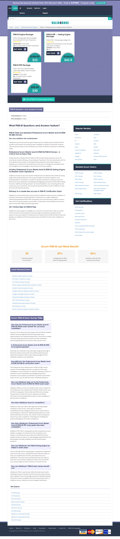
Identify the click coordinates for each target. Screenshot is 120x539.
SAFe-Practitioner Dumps (101, 185)
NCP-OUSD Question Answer (21, 300)
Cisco (76, 134)
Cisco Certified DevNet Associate (85, 226)
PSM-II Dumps (98, 173)
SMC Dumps (97, 194)
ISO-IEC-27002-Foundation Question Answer (25, 309)
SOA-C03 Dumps (16, 520)
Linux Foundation (80, 150)
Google (77, 156)
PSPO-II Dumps (98, 179)
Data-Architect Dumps (18, 502)
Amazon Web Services (100, 156)
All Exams (27, 528)
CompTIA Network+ (81, 220)
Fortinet (96, 141)
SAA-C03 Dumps (16, 499)
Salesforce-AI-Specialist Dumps (20, 517)
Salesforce (78, 153)
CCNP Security (79, 207)
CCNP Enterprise (80, 229)
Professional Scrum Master (29, 27)
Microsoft (96, 150)
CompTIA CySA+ (80, 213)
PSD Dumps (78, 194)
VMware (96, 153)
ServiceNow (78, 159)
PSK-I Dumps (79, 176)
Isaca (76, 147)
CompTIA (96, 134)
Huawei (77, 144)
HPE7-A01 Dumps (16, 508)
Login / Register (45, 11)
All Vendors (22, 11)
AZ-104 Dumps (15, 496)
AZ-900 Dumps (15, 493)
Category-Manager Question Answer (23, 294)
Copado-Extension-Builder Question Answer (25, 291)
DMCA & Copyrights (74, 528)
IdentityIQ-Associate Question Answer (23, 303)
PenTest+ (77, 223)
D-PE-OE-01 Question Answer (21, 282)
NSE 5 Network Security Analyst (84, 232)
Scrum (17, 27)
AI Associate (78, 235)
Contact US (62, 528)
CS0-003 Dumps (16, 505)
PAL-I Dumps (97, 176)
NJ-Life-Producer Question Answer (22, 288)
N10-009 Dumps (16, 511)
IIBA (95, 144)
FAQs (34, 528)
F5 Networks (79, 210)
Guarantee (29, 8)
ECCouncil (78, 138)
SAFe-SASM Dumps (80, 189)
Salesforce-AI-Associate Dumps (20, 514)
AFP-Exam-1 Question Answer (21, 279)
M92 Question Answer (19, 306)
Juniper (96, 147)
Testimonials (37, 8)
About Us (18, 528)
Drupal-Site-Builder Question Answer (23, 297)
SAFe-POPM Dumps (100, 182)
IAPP (95, 159)
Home (10, 8)
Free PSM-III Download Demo (38, 99)
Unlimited (15, 8)
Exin (95, 138)
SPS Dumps (78, 179)
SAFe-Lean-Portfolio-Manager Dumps (100, 189)
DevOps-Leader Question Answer (22, 276)
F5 (75, 141)
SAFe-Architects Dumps (82, 185)
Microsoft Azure (80, 216)
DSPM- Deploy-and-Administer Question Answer (27, 285)
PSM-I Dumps (79, 173)
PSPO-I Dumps (79, 182)
